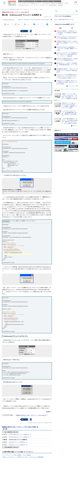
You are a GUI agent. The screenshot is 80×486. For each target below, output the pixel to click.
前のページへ (24, 31)
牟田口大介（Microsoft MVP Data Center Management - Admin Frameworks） (34, 19)
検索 (77, 11)
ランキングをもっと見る (73, 85)
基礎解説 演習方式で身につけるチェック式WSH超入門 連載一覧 (20, 427)
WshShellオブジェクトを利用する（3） (18, 442)
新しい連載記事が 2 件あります (11, 432)
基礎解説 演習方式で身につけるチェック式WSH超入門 (31, 415)
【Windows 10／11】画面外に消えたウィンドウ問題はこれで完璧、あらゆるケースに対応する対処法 (67, 82)
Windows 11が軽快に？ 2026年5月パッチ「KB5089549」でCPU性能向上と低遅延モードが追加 (67, 33)
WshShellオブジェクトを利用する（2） (18, 444)
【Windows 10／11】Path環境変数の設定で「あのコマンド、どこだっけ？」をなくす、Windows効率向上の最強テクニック (67, 76)
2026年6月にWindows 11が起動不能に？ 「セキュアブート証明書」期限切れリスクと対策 (67, 49)
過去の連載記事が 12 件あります (11, 447)
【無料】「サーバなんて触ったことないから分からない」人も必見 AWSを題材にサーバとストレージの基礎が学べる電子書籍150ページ (66, 97)
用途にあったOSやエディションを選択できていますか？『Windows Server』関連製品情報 (23, 457)
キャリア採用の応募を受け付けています (64, 19)
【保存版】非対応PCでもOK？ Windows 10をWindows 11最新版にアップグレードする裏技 (67, 43)
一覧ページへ (75, 125)
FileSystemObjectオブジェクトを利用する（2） (20, 434)
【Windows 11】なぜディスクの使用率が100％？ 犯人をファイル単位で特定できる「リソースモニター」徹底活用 (67, 54)
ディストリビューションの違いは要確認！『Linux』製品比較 (17, 455)
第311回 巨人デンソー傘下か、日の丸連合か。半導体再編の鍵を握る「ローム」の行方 (67, 65)
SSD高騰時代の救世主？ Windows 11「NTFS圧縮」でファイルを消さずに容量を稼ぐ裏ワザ (67, 70)
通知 (19, 24)
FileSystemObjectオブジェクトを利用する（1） (20, 437)
